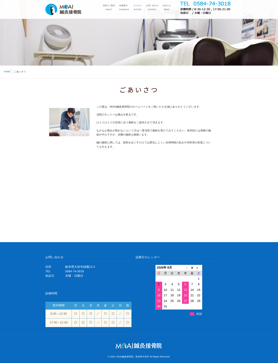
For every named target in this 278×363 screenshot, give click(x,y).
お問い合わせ (152, 8)
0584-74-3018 (74, 271)
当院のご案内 (109, 8)
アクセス (137, 8)
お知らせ (167, 8)
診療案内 (124, 8)
